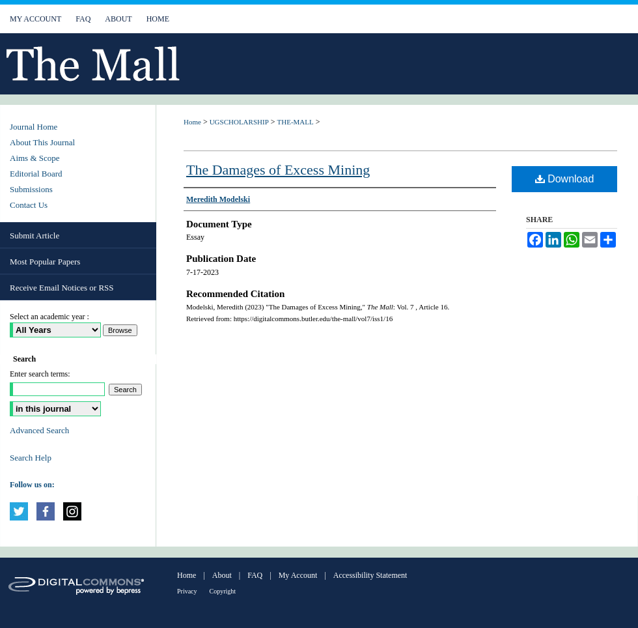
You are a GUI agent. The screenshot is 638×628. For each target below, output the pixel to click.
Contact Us (29, 205)
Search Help (30, 458)
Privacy (187, 591)
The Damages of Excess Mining (278, 170)
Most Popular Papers (45, 261)
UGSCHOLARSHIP (239, 122)
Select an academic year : (49, 316)
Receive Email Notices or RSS (62, 288)
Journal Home (33, 127)
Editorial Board (36, 173)
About (222, 575)
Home (192, 122)
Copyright (223, 591)
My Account (298, 575)
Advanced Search (39, 430)
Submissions (31, 189)
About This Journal (42, 142)
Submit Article (34, 235)
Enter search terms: (40, 373)
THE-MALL (295, 122)
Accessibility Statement (370, 575)
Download (564, 178)
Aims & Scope (35, 158)
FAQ (254, 575)
